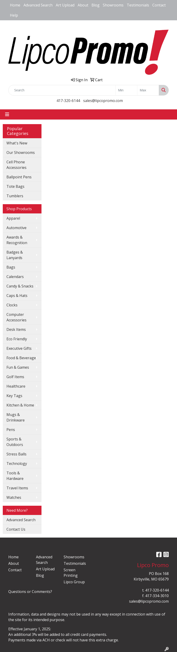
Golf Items (15, 376)
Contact (159, 5)
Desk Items (16, 329)
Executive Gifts (19, 348)
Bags (10, 267)
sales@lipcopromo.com (103, 100)
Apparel (13, 218)
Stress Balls (16, 454)
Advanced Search (38, 5)
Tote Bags (15, 186)
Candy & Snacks (19, 286)
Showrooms (113, 5)
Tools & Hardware (15, 475)
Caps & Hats (16, 295)
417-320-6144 (68, 100)
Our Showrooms (20, 152)
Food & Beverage (21, 357)
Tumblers (14, 195)
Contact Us (15, 529)
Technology (16, 463)
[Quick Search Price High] (148, 90)
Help (14, 15)
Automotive (16, 227)
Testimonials (138, 5)
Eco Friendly (16, 338)
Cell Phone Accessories (16, 164)
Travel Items (17, 487)
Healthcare (15, 386)
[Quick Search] (62, 90)
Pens (10, 429)
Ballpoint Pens (19, 176)
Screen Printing (71, 572)
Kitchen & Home (20, 405)
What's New (16, 143)
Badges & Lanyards (14, 255)
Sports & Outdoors (14, 442)
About (83, 5)
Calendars (15, 276)
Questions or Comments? (30, 591)
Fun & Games (17, 367)
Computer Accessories (16, 317)
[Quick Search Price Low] (126, 90)
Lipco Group (74, 581)
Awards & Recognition (16, 240)
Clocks (12, 305)
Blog (95, 5)
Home (15, 5)
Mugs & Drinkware (15, 417)
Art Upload (65, 5)
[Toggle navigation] (7, 114)
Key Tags (14, 395)
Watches (13, 497)
